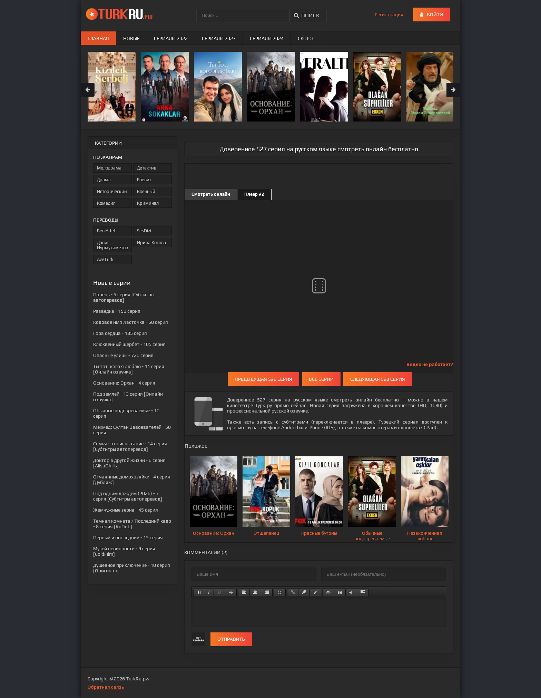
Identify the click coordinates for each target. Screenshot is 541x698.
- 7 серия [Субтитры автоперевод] (127, 496)
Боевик (144, 179)
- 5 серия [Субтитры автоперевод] (123, 297)
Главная (98, 38)
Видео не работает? (429, 364)
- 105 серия (129, 344)
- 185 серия (120, 333)
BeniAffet (106, 230)
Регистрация (389, 14)
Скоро (305, 38)
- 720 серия (123, 355)
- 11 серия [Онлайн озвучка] (128, 369)
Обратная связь (106, 687)
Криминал (148, 203)
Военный (146, 191)
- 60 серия (130, 322)
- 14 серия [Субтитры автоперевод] (130, 446)
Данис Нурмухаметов (112, 245)
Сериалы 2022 (171, 38)
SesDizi (144, 230)
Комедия (106, 203)
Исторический (112, 191)
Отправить (231, 639)
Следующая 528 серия (377, 379)
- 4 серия (124, 383)
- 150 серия (116, 311)
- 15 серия (128, 537)
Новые (131, 38)
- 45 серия (125, 510)
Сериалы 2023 (219, 38)
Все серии (321, 379)
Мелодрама (109, 168)
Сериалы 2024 (267, 38)
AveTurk (105, 259)
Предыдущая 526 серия (263, 379)
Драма (104, 179)
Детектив (146, 168)
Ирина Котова (151, 242)
